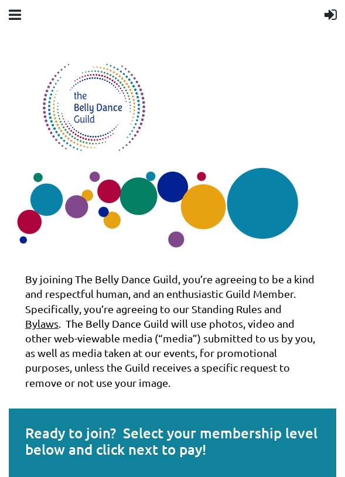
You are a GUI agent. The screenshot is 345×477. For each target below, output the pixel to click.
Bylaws (42, 323)
